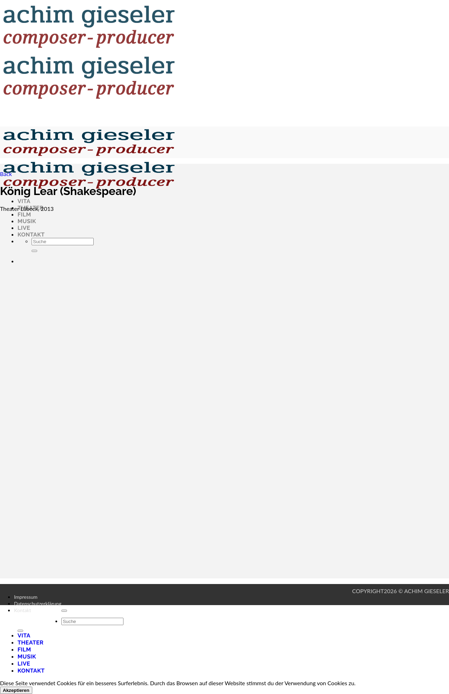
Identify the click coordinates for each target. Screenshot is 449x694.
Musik (27, 656)
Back (6, 173)
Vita (24, 201)
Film (24, 214)
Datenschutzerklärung (37, 604)
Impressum (26, 597)
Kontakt (22, 610)
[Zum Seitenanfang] (64, 611)
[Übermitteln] (20, 631)
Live (24, 663)
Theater (30, 642)
